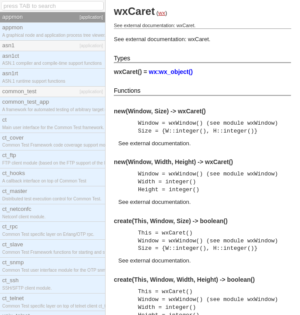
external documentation (159, 143)
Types (122, 58)
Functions (127, 90)
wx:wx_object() (171, 71)
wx (161, 13)
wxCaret (198, 39)
